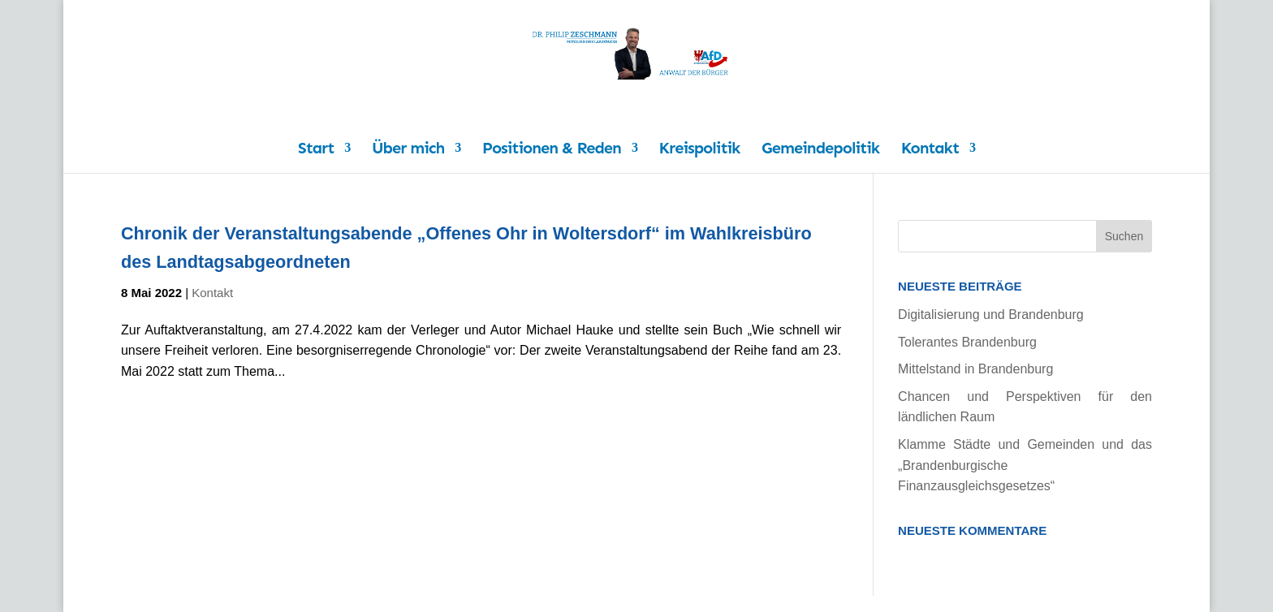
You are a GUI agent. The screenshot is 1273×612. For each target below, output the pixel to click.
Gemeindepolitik (820, 149)
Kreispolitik (699, 149)
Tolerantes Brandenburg (967, 342)
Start (316, 149)
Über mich (408, 149)
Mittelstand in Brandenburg (975, 369)
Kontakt (930, 149)
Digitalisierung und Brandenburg (991, 314)
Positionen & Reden (551, 149)
